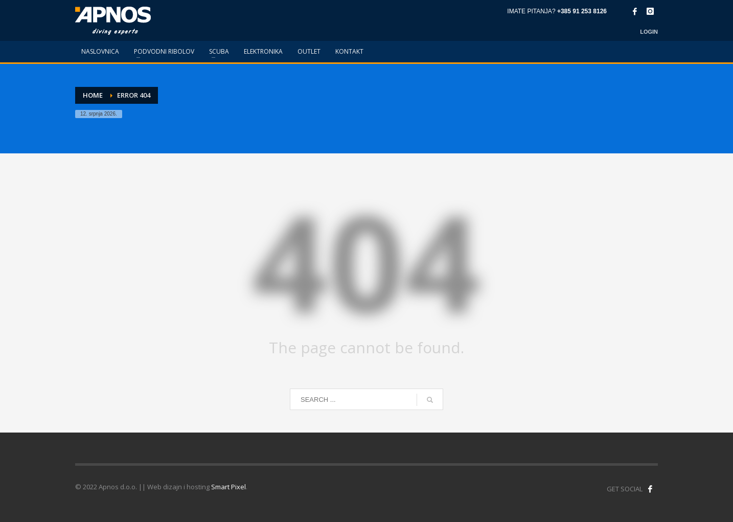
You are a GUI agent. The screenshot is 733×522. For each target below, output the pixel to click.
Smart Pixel (228, 486)
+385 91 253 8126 (582, 11)
